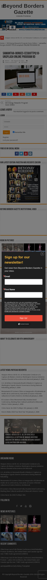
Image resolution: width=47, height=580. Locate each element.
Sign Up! (23, 318)
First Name (10, 290)
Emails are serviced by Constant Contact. (17, 311)
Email (7, 276)
